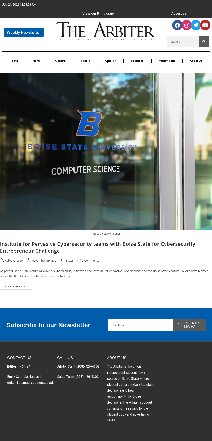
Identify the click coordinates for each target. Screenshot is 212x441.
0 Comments (90, 261)
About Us (196, 61)
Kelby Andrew (14, 261)
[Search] (204, 41)
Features (137, 61)
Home (13, 61)
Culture (60, 61)
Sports (85, 61)
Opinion (110, 61)
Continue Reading (18, 285)
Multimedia (167, 61)
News (36, 61)
